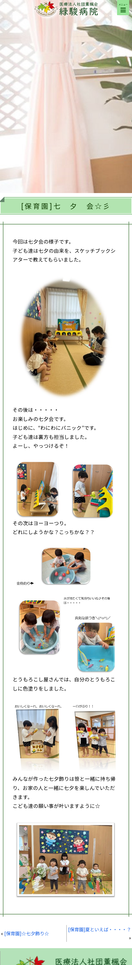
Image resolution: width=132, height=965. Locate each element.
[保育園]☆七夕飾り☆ (26, 933)
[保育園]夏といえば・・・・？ (99, 929)
